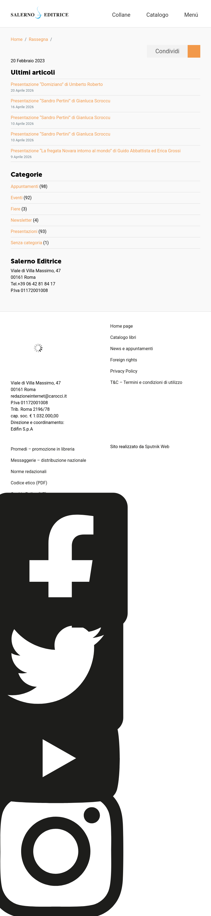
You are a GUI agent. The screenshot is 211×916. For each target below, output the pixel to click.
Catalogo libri (123, 337)
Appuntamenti (24, 186)
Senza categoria (26, 242)
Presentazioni (24, 231)
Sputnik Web (157, 446)
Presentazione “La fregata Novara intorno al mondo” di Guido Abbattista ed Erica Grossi (96, 150)
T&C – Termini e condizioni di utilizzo (146, 382)
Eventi (17, 197)
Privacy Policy (123, 371)
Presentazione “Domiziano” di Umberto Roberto (57, 84)
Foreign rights (123, 360)
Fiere (15, 209)
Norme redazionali (28, 471)
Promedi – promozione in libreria (42, 449)
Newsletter (21, 220)
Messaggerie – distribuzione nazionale (48, 460)
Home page (121, 326)
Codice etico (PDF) (29, 482)
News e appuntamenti (131, 348)
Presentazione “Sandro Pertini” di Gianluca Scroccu (60, 100)
